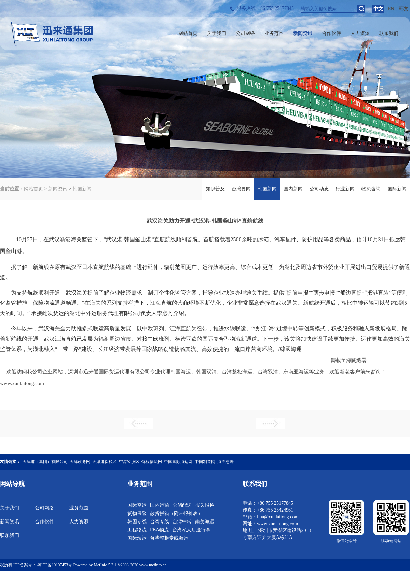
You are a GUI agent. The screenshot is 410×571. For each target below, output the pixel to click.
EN (390, 8)
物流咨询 (371, 188)
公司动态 (319, 188)
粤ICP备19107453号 (54, 564)
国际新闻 (397, 188)
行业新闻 (345, 188)
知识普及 (215, 188)
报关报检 (204, 505)
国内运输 (159, 505)
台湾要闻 (241, 188)
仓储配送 (182, 505)
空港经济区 (129, 461)
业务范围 (78, 508)
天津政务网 (80, 461)
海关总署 (225, 461)
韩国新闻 (82, 188)
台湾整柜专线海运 (169, 538)
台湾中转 (182, 521)
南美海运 (204, 521)
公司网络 (44, 508)
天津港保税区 (104, 461)
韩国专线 (137, 521)
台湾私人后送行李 (191, 529)
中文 (378, 8)
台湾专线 (159, 521)
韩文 (403, 8)
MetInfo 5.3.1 (105, 564)
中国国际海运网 (178, 461)
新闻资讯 (57, 188)
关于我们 (9, 508)
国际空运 (137, 505)
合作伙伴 (44, 521)
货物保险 (137, 513)
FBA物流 (159, 529)
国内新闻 (293, 188)
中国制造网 (205, 461)
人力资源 (78, 521)
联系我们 (9, 535)
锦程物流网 (151, 461)
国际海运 (137, 538)
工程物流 (137, 529)
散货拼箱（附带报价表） (176, 513)
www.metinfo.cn (153, 564)
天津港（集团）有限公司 (45, 461)
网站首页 (33, 188)
